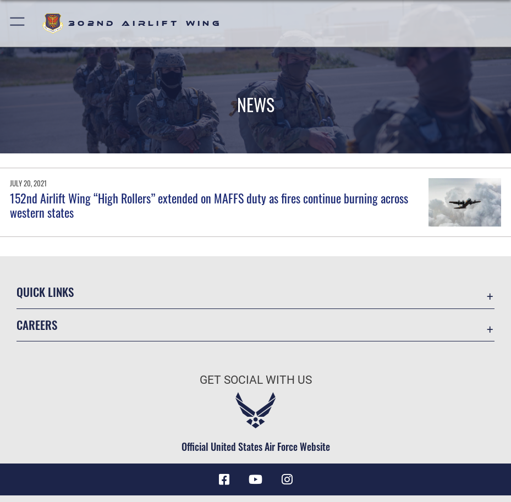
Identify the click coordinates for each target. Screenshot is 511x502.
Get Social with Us (256, 380)
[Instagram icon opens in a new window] (286, 479)
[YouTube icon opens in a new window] (256, 479)
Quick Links (45, 291)
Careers (37, 324)
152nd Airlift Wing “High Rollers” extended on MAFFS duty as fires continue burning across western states (209, 205)
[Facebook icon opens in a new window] (224, 479)
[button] (18, 23)
